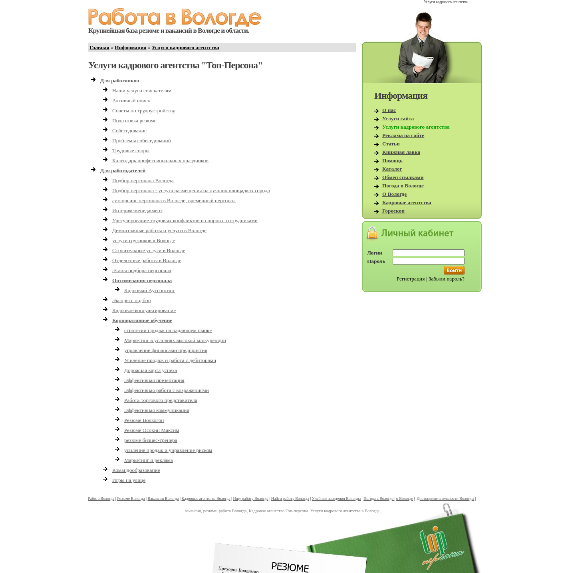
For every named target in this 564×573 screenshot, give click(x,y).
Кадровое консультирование (144, 310)
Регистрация (411, 279)
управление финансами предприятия (165, 350)
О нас (389, 110)
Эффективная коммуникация (156, 410)
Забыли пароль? (447, 279)
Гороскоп (393, 211)
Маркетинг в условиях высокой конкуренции (175, 340)
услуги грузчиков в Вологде (143, 240)
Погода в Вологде (403, 186)
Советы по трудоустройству (143, 110)
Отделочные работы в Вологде (146, 260)
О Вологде (394, 194)
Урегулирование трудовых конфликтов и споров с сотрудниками (185, 220)
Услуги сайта (398, 118)
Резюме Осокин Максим (151, 430)
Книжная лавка (401, 152)
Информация (130, 47)
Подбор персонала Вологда (143, 180)
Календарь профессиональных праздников (160, 160)
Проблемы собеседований (141, 140)
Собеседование (129, 130)
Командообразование (136, 470)
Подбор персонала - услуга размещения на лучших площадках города (191, 190)
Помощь (392, 160)
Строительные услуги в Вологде (148, 250)
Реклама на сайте (403, 135)
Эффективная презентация (154, 380)
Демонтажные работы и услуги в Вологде (159, 230)
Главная (99, 47)
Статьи (391, 144)
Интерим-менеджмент (137, 210)
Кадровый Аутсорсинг (149, 290)
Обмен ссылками (402, 177)
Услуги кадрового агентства (185, 47)
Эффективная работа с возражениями (166, 390)
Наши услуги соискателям (142, 91)
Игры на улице (128, 480)
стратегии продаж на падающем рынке (168, 330)
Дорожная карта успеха (150, 370)
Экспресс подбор (131, 300)
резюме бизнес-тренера (150, 440)
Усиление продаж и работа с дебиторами (170, 360)
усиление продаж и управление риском (168, 450)
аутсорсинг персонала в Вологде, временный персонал (174, 200)
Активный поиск (131, 100)
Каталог (392, 169)
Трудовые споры (130, 150)
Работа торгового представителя (160, 400)
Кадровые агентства (406, 202)
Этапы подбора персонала (141, 270)
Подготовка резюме (134, 120)
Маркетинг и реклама (148, 460)
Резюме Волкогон (144, 420)
